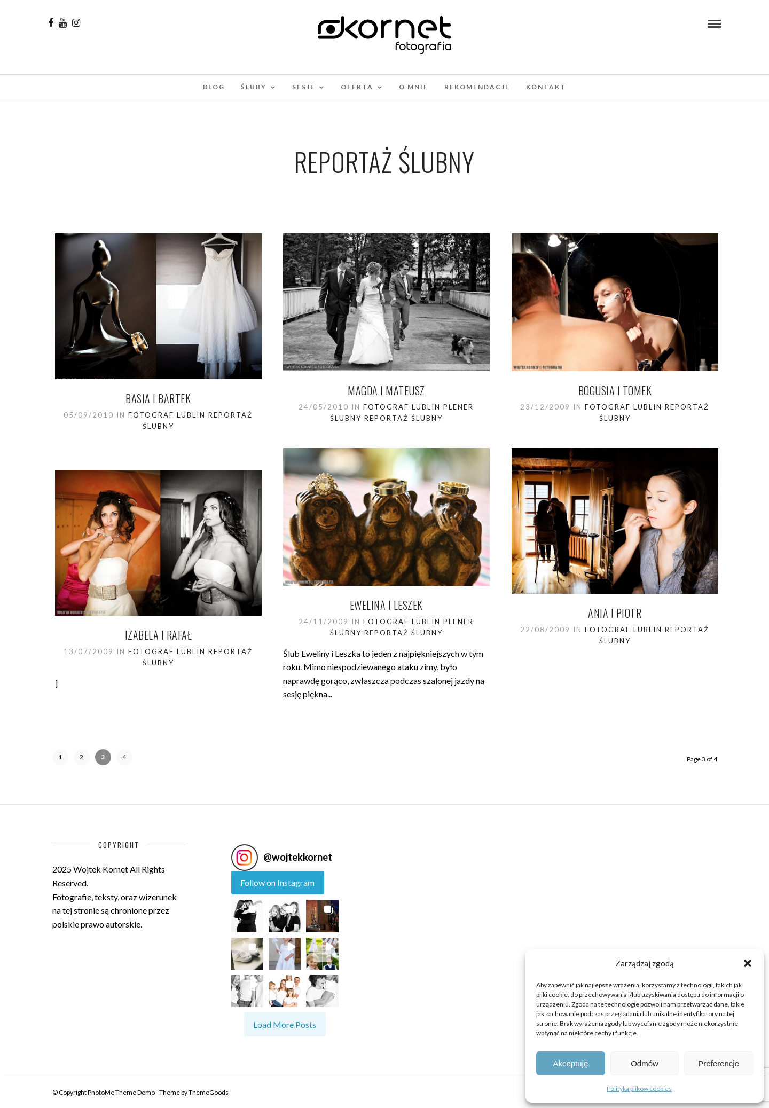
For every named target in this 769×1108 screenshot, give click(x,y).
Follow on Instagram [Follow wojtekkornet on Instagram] (277, 882)
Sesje (303, 87)
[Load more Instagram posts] (285, 1024)
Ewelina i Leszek (386, 605)
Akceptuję (570, 1063)
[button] (747, 963)
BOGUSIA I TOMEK (615, 390)
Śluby (253, 87)
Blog (214, 87)
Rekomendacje (477, 87)
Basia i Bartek (158, 398)
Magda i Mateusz (386, 390)
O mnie (413, 87)
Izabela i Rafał (158, 635)
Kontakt (546, 87)
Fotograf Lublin (167, 415)
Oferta (357, 87)
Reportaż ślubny (403, 418)
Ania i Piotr (614, 613)
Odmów (644, 1063)
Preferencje (718, 1063)
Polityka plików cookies (639, 1089)
